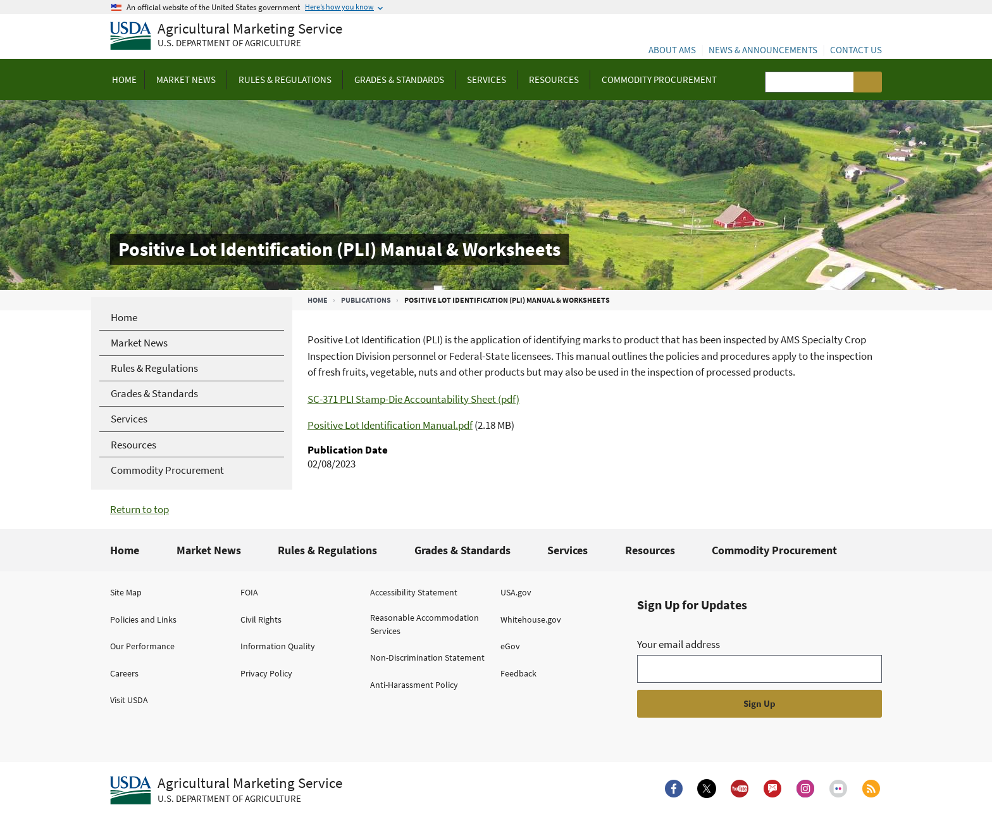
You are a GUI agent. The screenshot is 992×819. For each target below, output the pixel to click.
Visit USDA (129, 700)
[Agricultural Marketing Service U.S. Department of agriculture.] (226, 790)
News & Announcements (763, 50)
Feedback (518, 673)
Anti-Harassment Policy (414, 684)
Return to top (139, 509)
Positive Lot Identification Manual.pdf (390, 425)
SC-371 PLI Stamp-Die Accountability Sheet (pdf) (413, 399)
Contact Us (856, 50)
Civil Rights (261, 619)
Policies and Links (143, 619)
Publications (366, 300)
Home (317, 300)
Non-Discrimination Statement (427, 657)
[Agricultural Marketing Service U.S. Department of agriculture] (226, 36)
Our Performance (142, 646)
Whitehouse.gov (530, 619)
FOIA (249, 592)
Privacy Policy (266, 673)
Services (567, 550)
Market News (209, 550)
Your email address (678, 644)
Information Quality (277, 646)
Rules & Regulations (327, 550)
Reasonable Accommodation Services (424, 624)
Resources (650, 550)
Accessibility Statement (413, 592)
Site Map (126, 592)
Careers (124, 673)
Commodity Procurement (774, 550)
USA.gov (515, 592)
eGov (510, 646)
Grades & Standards (462, 550)
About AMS (672, 50)
